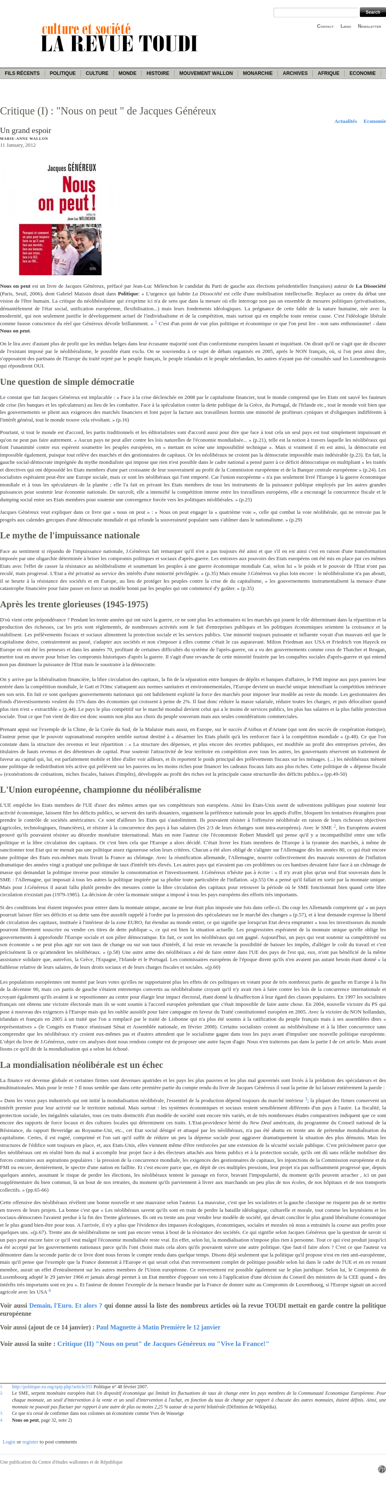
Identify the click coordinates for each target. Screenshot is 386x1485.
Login (9, 1442)
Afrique (328, 73)
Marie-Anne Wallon (24, 139)
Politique (63, 73)
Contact (325, 26)
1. (1, 1386)
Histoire (157, 73)
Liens (346, 26)
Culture (97, 73)
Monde (128, 73)
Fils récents (22, 73)
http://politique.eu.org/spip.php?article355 (52, 1386)
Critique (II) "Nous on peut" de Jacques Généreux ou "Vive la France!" (163, 1344)
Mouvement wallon (206, 73)
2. (1, 1392)
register (31, 1442)
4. (1, 1419)
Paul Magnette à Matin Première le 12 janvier (158, 1327)
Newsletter (369, 26)
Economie (362, 73)
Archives (295, 73)
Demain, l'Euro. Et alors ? (65, 1305)
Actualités (345, 121)
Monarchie (258, 73)
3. (1, 1412)
